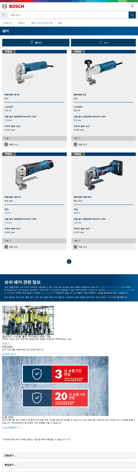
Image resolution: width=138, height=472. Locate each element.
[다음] (74, 261)
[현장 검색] (132, 15)
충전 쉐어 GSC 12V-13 (111, 287)
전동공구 (21, 23)
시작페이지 (7, 23)
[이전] (64, 261)
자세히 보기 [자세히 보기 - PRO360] (9, 429)
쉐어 (60, 23)
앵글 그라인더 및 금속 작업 (42, 23)
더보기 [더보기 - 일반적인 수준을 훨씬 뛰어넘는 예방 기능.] (6, 343)
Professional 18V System (118, 290)
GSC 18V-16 (46, 293)
